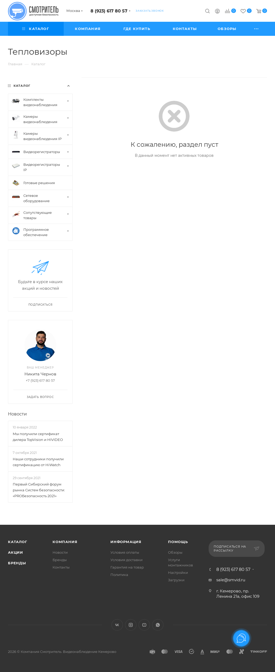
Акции (15, 552)
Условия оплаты (124, 552)
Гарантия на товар (127, 567)
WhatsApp (158, 625)
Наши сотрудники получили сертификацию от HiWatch (38, 462)
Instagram (130, 625)
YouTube (144, 625)
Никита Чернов (40, 373)
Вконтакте (117, 625)
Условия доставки (126, 560)
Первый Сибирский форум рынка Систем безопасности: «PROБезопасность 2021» (39, 490)
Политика (119, 575)
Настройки (178, 572)
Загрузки (176, 580)
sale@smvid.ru (230, 579)
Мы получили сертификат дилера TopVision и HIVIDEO (38, 437)
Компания (65, 542)
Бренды (17, 563)
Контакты (61, 567)
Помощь (178, 542)
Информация (125, 542)
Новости (17, 414)
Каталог (17, 542)
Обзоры (175, 552)
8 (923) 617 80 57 (109, 11)
